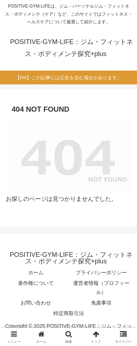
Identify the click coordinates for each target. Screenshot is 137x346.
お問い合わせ (35, 303)
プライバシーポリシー (101, 272)
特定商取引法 (68, 313)
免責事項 (101, 303)
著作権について (36, 283)
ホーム (35, 272)
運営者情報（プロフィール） (101, 287)
